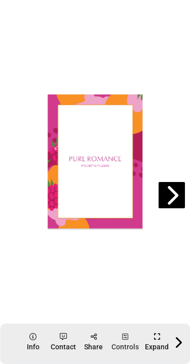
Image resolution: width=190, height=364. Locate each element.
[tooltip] (33, 342)
